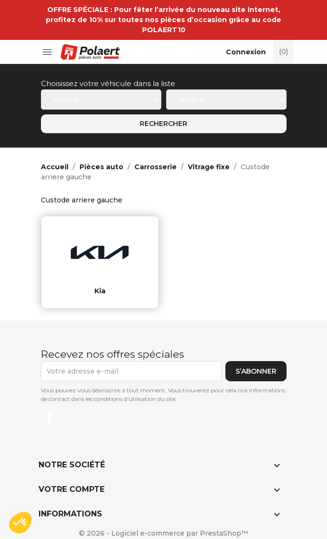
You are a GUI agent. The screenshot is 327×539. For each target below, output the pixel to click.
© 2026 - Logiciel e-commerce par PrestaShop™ (163, 533)
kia (99, 291)
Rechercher (163, 123)
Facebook (49, 417)
